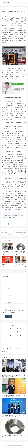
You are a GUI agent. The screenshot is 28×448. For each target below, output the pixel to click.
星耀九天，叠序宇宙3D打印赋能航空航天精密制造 (20, 253)
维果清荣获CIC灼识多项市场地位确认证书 (21, 233)
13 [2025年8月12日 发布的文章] (7, 339)
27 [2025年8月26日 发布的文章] (7, 348)
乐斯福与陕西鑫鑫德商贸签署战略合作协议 (7, 265)
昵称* (8, 288)
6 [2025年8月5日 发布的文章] (7, 335)
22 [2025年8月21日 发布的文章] (14, 344)
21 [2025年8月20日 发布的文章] (10, 344)
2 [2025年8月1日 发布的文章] (17, 331)
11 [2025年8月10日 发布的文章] (24, 335)
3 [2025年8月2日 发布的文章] (20, 331)
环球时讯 (4, 9)
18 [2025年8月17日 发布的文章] (24, 339)
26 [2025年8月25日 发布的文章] (3, 348)
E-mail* (9, 295)
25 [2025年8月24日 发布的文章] (24, 344)
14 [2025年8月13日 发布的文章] (10, 339)
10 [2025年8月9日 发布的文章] (20, 335)
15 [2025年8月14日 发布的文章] (14, 339)
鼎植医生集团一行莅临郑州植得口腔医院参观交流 (7, 253)
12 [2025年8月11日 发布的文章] (3, 339)
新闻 (9, 9)
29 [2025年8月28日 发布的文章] (14, 348)
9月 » (7, 351)
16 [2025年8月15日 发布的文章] (17, 339)
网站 (8, 302)
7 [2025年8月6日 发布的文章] (10, 335)
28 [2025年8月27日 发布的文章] (10, 348)
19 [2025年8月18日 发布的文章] (3, 344)
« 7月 (3, 351)
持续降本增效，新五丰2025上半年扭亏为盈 (7, 233)
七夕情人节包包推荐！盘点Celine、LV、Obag (20, 265)
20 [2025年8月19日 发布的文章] (7, 344)
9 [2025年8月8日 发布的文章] (17, 335)
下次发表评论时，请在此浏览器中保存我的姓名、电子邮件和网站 (13, 311)
